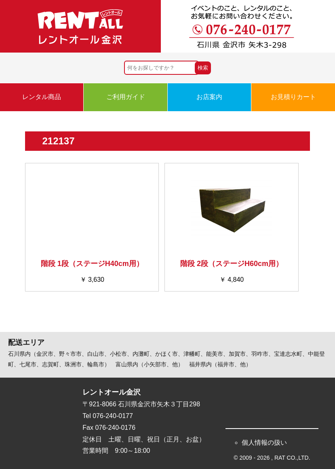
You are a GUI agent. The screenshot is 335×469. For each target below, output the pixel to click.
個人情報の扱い (264, 442)
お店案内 (209, 96)
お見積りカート (293, 96)
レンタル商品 (41, 96)
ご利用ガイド (125, 96)
